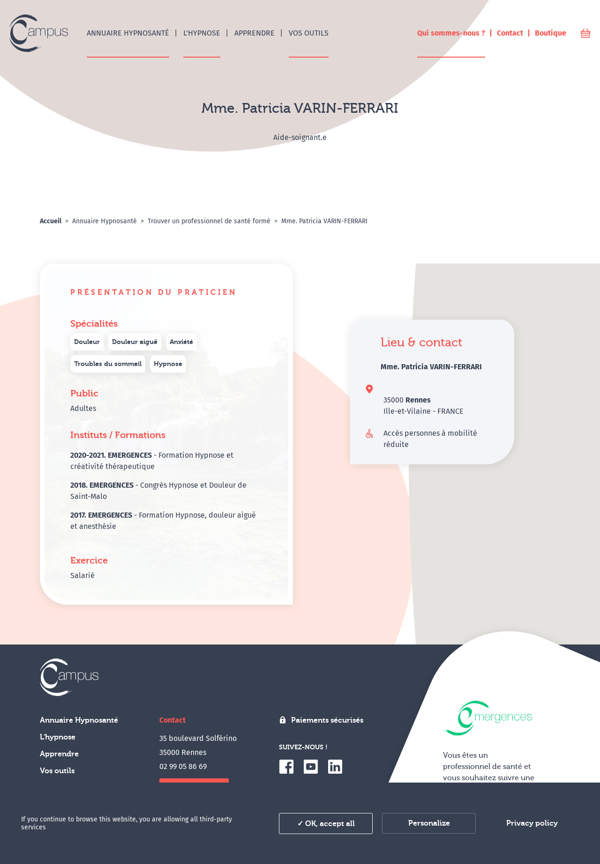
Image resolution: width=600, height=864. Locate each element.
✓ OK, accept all (326, 824)
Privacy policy (532, 823)
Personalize (429, 823)
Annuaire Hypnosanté (79, 720)
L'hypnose (57, 737)
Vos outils (57, 771)
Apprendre (59, 754)
